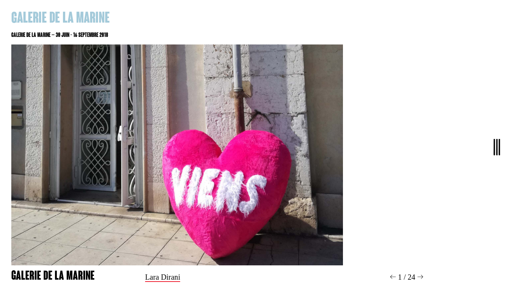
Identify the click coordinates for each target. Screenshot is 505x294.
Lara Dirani (162, 277)
